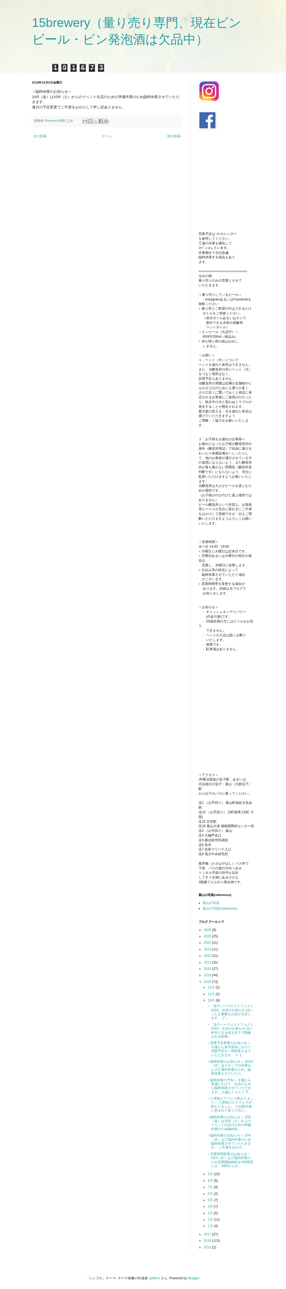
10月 (212, 1000)
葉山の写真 (211, 903)
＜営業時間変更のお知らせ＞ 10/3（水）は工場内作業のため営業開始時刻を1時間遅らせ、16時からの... (230, 1160)
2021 (208, 962)
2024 (208, 943)
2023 (208, 949)
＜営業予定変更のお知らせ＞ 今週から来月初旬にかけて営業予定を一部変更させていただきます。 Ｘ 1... (229, 1049)
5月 (211, 1200)
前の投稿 (173, 136)
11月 (212, 994)
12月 (212, 987)
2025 (208, 936)
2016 (208, 1241)
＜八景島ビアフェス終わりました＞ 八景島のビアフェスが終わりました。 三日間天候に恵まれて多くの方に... (230, 1104)
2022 (208, 956)
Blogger (193, 1278)
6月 (211, 1194)
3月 (211, 1213)
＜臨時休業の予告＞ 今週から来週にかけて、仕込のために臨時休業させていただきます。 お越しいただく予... (229, 1086)
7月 (211, 1187)
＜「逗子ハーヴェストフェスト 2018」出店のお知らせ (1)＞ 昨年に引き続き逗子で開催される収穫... (230, 1030)
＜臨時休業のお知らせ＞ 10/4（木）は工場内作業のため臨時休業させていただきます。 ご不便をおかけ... (229, 1141)
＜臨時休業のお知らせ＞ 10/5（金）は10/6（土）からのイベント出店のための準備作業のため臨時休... (229, 1123)
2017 (208, 1234)
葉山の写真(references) (220, 908)
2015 (208, 1247)
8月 (211, 1181)
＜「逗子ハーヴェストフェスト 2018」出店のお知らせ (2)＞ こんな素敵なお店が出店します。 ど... (230, 1012)
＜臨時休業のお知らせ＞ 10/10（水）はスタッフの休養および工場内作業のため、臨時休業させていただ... (230, 1067)
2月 (211, 1220)
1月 (211, 1226)
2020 (208, 969)
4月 (211, 1206)
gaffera (155, 1278)
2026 (208, 930)
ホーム (107, 136)
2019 (208, 975)
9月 (211, 1174)
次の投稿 (40, 136)
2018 (208, 982)
